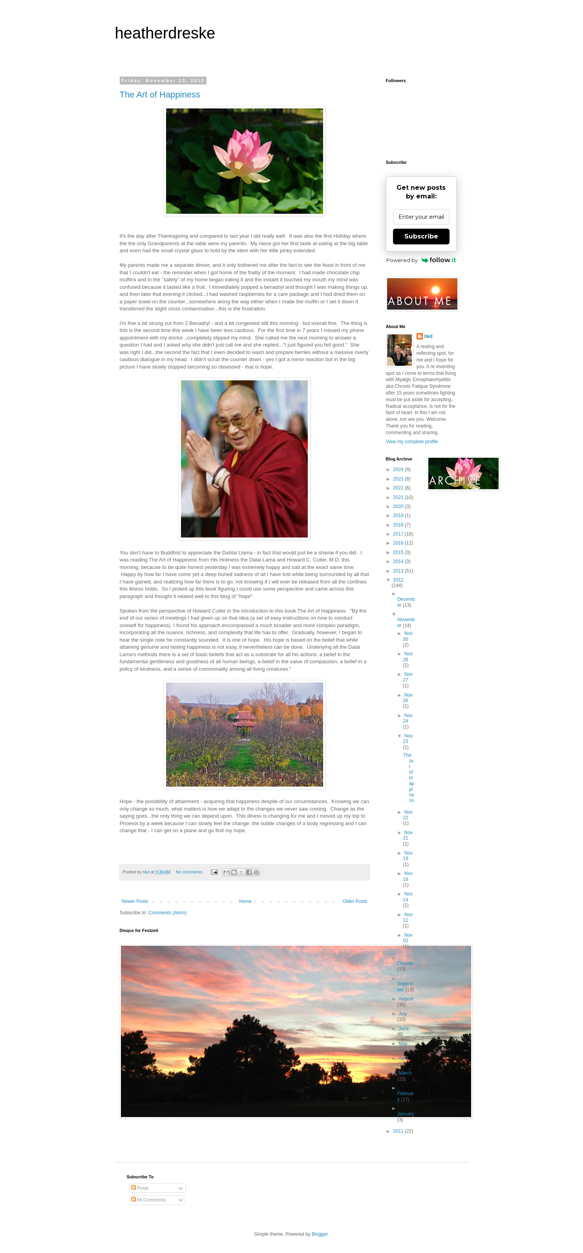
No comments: (190, 872)
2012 (398, 580)
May (403, 1043)
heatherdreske (165, 33)
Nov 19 (408, 855)
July (402, 1013)
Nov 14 (408, 896)
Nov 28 (408, 656)
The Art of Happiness (160, 94)
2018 (399, 525)
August (405, 999)
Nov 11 (408, 917)
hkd (428, 336)
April (403, 1058)
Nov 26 (408, 697)
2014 (399, 561)
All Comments (148, 1200)
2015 (399, 552)
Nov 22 (408, 814)
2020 (399, 506)
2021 (399, 497)
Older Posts (355, 901)
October (405, 963)
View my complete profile (412, 441)
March (404, 1073)
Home (245, 901)
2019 (399, 515)
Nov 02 (408, 937)
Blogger (320, 1234)
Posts (140, 1188)
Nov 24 (408, 718)
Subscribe (421, 236)
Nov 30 (408, 636)
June (403, 1028)
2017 (399, 534)
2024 (399, 469)
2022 (399, 488)
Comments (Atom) (167, 912)
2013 (399, 571)
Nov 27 (408, 676)
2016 (399, 543)
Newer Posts (135, 901)
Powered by (421, 260)
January (405, 1114)
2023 (399, 479)
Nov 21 (408, 835)
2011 (399, 1131)
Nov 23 (408, 738)
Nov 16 (408, 876)
